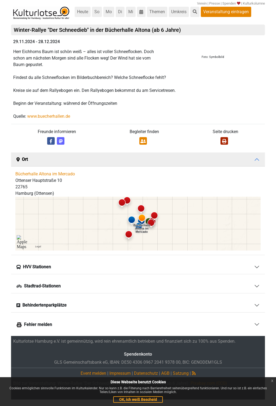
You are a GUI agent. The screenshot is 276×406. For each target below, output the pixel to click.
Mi (130, 11)
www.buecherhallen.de (48, 116)
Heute (82, 11)
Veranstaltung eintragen (226, 11)
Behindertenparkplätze (41, 305)
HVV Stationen (33, 266)
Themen (157, 11)
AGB (165, 373)
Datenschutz (146, 373)
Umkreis (179, 11)
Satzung (181, 373)
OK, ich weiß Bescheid (138, 399)
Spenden (231, 3)
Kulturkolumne (254, 3)
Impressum (120, 373)
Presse (214, 3)
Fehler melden (34, 324)
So (96, 11)
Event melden (93, 373)
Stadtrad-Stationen (38, 286)
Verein (202, 3)
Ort (22, 159)
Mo (109, 11)
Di (120, 11)
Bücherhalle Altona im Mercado (45, 173)
